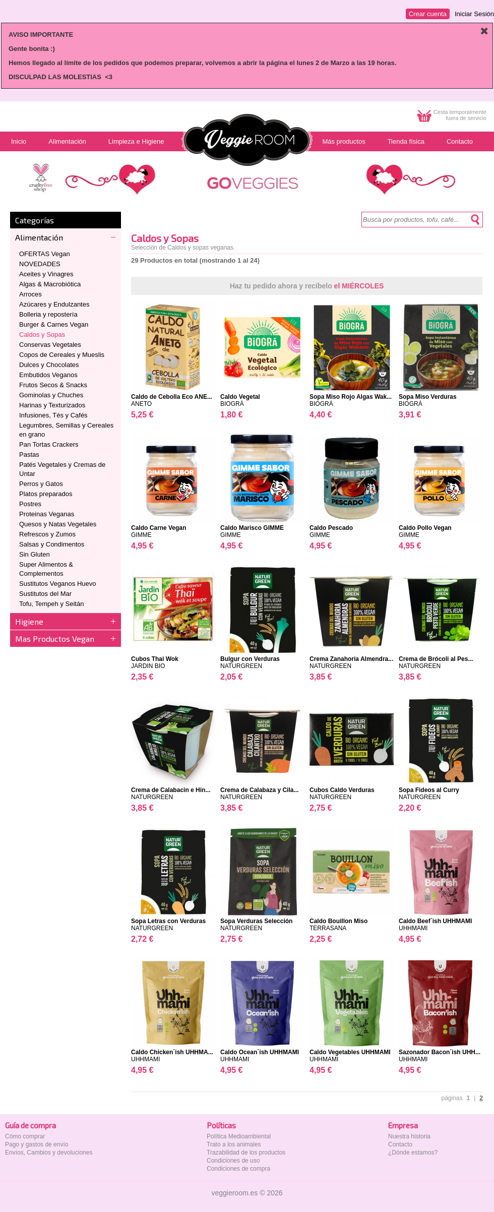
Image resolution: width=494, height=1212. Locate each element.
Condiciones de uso (233, 1160)
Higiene (29, 621)
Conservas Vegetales (50, 344)
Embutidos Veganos (48, 375)
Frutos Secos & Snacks (53, 385)
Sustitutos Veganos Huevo (57, 583)
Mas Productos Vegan (54, 638)
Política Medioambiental (239, 1136)
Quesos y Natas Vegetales (57, 524)
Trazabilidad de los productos (246, 1152)
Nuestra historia (409, 1136)
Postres (30, 504)
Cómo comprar (25, 1136)
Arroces (30, 294)
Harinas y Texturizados (52, 405)
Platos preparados (46, 494)
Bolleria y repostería (48, 314)
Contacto (400, 1144)
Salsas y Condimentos (51, 544)
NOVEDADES (39, 264)
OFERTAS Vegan (44, 254)
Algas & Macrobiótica (50, 284)
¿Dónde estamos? (413, 1152)
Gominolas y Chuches (51, 395)
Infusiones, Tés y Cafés (53, 415)
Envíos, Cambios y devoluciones (48, 1152)
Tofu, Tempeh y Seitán (51, 604)
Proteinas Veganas (46, 514)
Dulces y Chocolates (49, 365)
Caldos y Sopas (42, 334)
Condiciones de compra (238, 1168)
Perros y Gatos (41, 484)
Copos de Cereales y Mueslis (61, 354)
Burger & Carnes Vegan (53, 324)
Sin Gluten (34, 554)
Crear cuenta (428, 14)
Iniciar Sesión (474, 14)
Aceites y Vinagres (46, 274)
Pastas (29, 454)
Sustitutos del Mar (45, 593)
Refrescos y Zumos (47, 534)
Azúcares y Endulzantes (54, 304)
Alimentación (39, 237)
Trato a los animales (234, 1144)
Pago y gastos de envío (36, 1144)
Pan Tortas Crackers (49, 444)
